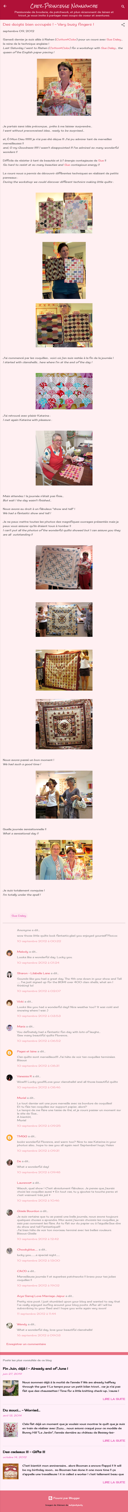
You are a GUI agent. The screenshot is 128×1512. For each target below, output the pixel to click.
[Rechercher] (123, 7)
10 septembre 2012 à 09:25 (39, 1125)
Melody (22, 951)
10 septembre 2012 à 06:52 (39, 1041)
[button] (123, 25)
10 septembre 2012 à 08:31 (38, 1065)
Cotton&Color (66, 39)
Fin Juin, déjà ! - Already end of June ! (35, 1368)
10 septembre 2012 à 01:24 (38, 962)
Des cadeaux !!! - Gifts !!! (24, 1452)
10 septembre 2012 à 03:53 (39, 1016)
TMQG (22, 1136)
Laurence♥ (24, 1182)
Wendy (22, 1324)
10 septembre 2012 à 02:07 (39, 991)
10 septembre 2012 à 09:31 (38, 1150)
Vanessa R (24, 1076)
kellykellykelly (76, 1505)
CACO (22, 1271)
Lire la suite (114, 1399)
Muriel (21, 1098)
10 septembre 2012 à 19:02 (38, 1285)
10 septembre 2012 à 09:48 (38, 1172)
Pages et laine (27, 1051)
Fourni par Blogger (64, 1498)
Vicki (20, 1001)
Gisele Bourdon (28, 1211)
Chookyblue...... (27, 1249)
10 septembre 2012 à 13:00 (38, 1260)
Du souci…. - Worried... (21, 1410)
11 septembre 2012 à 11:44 (36, 1313)
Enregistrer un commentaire (26, 1344)
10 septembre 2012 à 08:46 (38, 1087)
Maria (21, 1026)
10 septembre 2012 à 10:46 (38, 1200)
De (19, 1161)
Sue (101, 160)
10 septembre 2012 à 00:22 (39, 941)
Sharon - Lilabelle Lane (33, 973)
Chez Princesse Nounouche (64, 6)
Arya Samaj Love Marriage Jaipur (41, 1296)
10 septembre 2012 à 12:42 (38, 1239)
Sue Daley (114, 39)
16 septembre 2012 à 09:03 (39, 1335)
